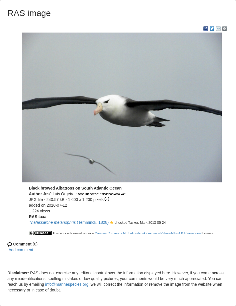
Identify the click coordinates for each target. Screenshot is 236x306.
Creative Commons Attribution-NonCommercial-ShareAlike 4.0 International (148, 233)
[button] (112, 223)
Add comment (21, 249)
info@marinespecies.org (66, 284)
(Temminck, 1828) (69, 222)
